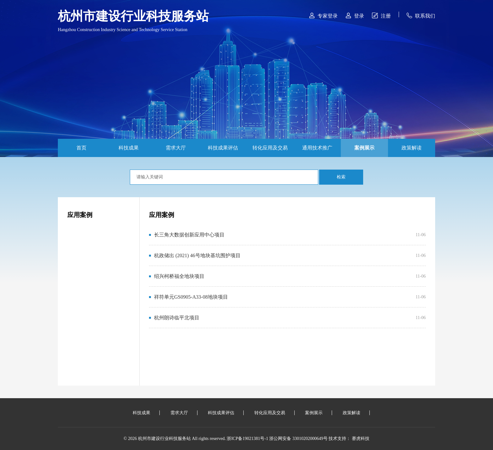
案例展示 (364, 147)
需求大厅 (176, 147)
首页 (81, 147)
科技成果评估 (223, 147)
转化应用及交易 (270, 147)
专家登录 (323, 16)
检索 (341, 177)
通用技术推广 (317, 147)
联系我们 (421, 16)
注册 (381, 16)
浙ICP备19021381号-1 (247, 438)
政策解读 (412, 147)
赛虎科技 (360, 438)
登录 (355, 16)
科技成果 (129, 147)
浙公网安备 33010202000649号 (298, 438)
